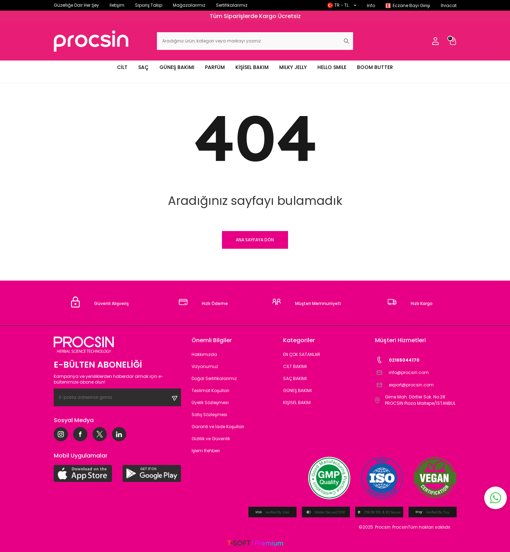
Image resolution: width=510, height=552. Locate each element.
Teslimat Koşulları (210, 390)
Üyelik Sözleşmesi (210, 402)
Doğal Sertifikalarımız (214, 378)
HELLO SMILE (331, 67)
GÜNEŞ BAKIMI (176, 67)
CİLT (122, 67)
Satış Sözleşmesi (209, 415)
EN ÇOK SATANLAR (301, 354)
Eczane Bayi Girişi (411, 5)
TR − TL (341, 5)
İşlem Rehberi (206, 451)
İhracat (449, 5)
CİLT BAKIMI (295, 366)
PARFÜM (215, 67)
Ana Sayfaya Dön (255, 240)
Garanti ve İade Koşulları (218, 427)
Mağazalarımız (189, 5)
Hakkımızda (204, 354)
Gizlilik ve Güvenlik (211, 439)
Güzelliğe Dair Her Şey (76, 5)
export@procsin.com (404, 384)
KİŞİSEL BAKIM (252, 67)
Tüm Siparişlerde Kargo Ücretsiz (255, 16)
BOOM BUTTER (375, 67)
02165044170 (397, 360)
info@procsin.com (402, 372)
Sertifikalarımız (231, 5)
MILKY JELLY (293, 67)
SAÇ (143, 67)
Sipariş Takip (148, 5)
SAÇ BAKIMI (295, 378)
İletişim (117, 5)
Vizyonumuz (205, 366)
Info (371, 5)
